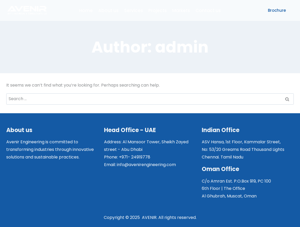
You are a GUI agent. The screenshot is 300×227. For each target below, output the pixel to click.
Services (133, 10)
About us (108, 10)
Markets (181, 10)
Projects (157, 10)
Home (86, 10)
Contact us (208, 10)
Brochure (277, 10)
